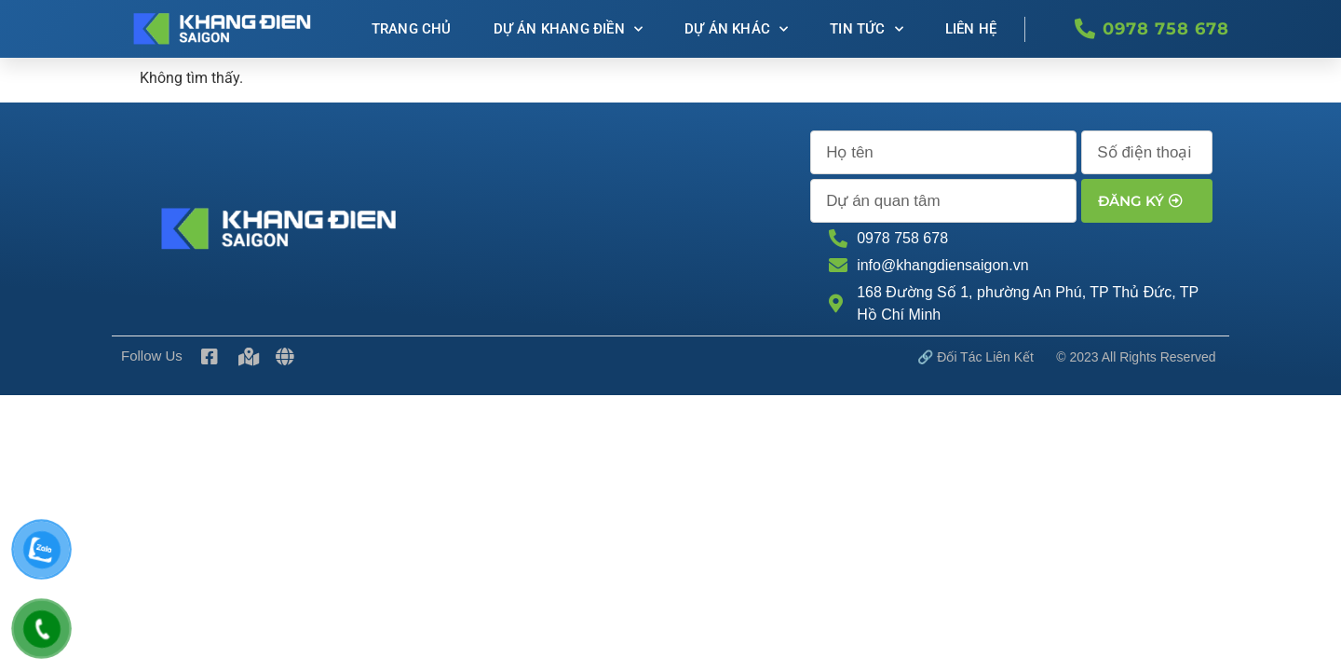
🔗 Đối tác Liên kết (975, 356)
